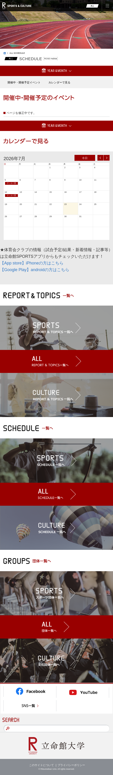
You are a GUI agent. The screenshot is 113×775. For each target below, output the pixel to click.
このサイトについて (41, 765)
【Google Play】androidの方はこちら (34, 269)
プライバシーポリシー (71, 765)
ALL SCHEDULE (17, 53)
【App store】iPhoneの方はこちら (31, 263)
